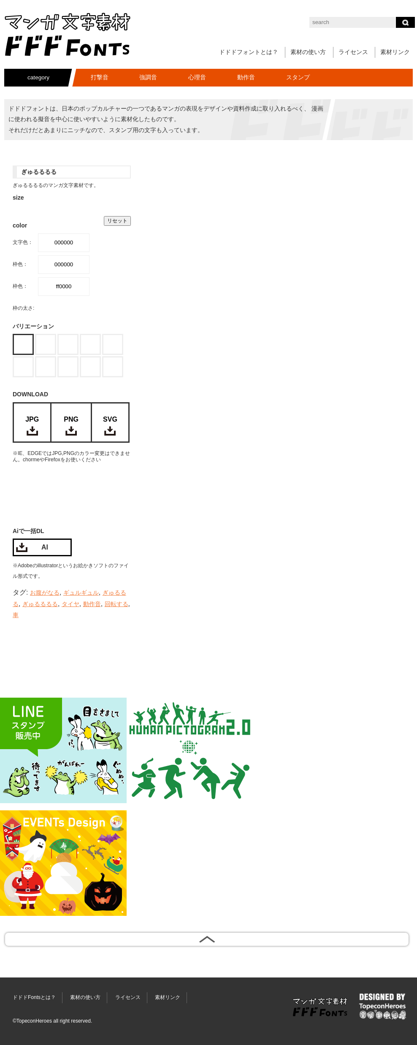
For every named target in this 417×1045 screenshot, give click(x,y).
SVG (110, 419)
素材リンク (395, 52)
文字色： (23, 242)
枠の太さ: (23, 308)
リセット (117, 221)
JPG (32, 419)
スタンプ (298, 77)
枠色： (20, 264)
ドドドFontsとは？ (34, 997)
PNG (71, 419)
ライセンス (353, 52)
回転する (116, 604)
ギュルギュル (81, 593)
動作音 (246, 77)
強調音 (148, 77)
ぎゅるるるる (40, 604)
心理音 (197, 77)
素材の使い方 (308, 52)
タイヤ (70, 604)
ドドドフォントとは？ (248, 52)
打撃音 (99, 77)
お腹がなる (45, 593)
